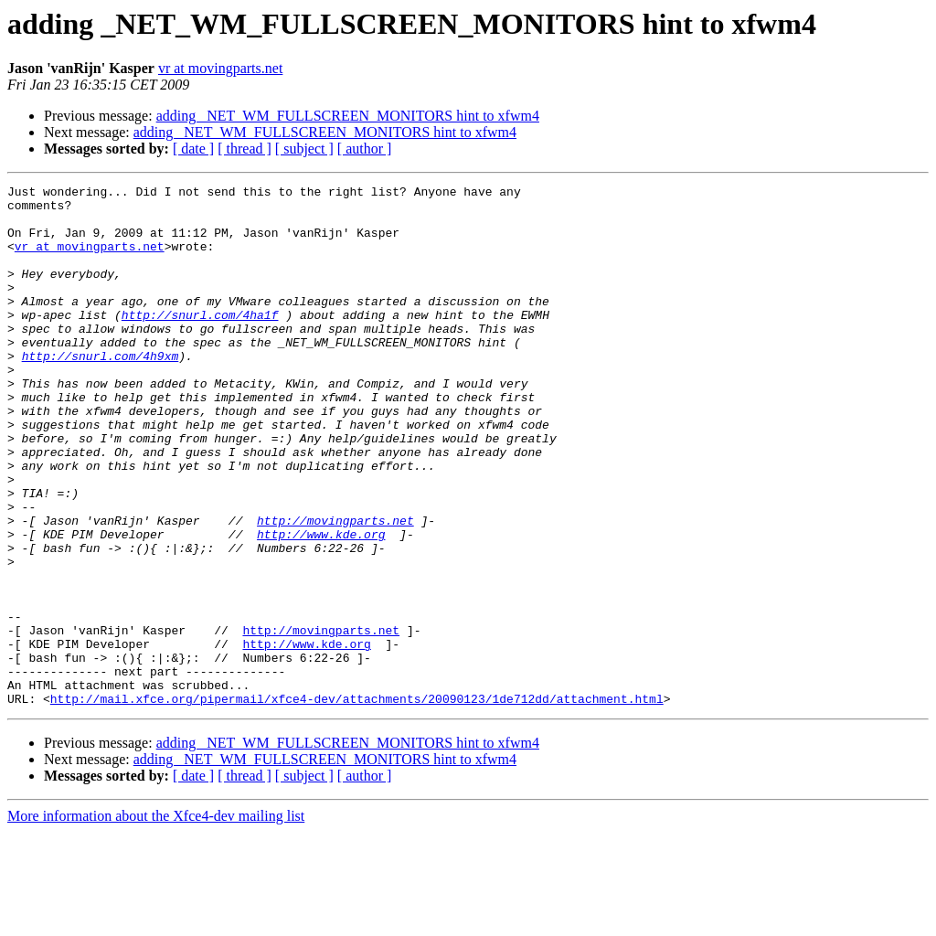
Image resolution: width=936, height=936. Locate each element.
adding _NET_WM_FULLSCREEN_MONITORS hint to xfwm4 (347, 115)
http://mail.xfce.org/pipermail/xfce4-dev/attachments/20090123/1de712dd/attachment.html (357, 802)
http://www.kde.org (321, 605)
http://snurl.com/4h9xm (100, 391)
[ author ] (364, 148)
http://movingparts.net (335, 588)
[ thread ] (244, 148)
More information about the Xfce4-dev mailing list (155, 920)
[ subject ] (304, 148)
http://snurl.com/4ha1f (200, 342)
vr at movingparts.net (220, 68)
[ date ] (193, 148)
